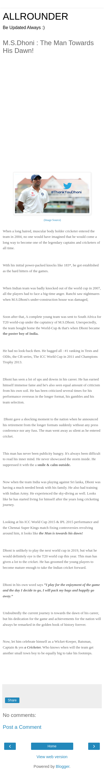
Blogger (62, 766)
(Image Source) (52, 220)
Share (12, 700)
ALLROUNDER (35, 16)
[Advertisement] (52, 119)
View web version (52, 757)
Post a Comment (22, 727)
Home (51, 746)
